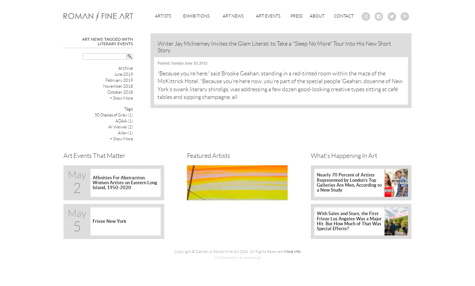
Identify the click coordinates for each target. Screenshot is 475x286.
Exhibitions (196, 16)
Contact (344, 16)
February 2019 (119, 80)
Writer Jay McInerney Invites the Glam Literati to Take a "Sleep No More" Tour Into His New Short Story (274, 47)
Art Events (268, 16)
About (317, 16)
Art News (233, 16)
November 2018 (118, 86)
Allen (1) (125, 133)
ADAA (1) (124, 121)
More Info (292, 252)
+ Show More (121, 98)
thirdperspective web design (237, 257)
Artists (163, 16)
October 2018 (120, 92)
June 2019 (123, 74)
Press (296, 16)
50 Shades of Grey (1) (114, 115)
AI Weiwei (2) (120, 127)
